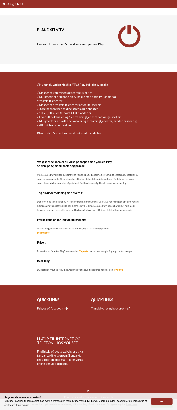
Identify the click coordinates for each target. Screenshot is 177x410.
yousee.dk (61, 351)
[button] (22, 405)
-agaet (13, 4)
